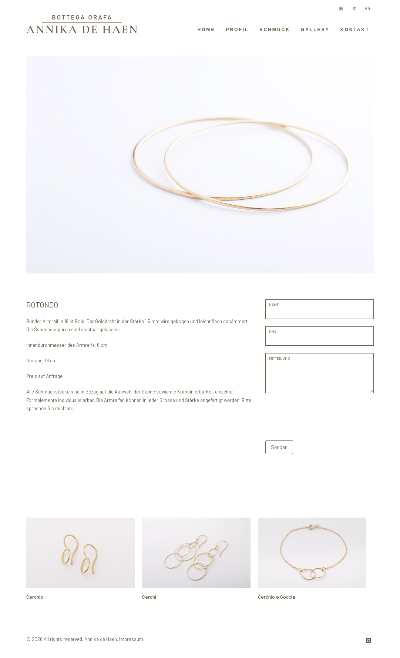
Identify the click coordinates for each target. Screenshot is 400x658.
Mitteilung (279, 358)
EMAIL (274, 331)
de (341, 8)
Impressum (131, 639)
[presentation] (321, 415)
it (354, 8)
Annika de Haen (100, 639)
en (367, 8)
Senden (279, 447)
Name (274, 304)
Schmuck (274, 29)
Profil (237, 29)
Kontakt (355, 29)
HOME (206, 29)
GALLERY (315, 29)
